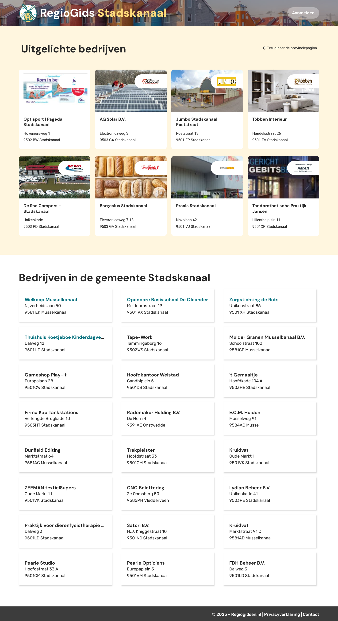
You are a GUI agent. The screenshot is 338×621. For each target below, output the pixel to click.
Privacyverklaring (282, 614)
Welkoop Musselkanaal (51, 300)
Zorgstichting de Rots (254, 300)
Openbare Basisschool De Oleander (167, 300)
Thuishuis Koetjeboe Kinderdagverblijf (68, 337)
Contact (311, 614)
